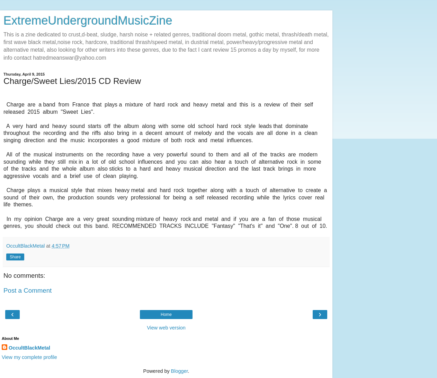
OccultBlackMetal (29, 348)
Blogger (179, 371)
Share (15, 257)
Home (166, 314)
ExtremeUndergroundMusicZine (87, 20)
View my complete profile (29, 357)
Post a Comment (27, 290)
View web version (166, 327)
